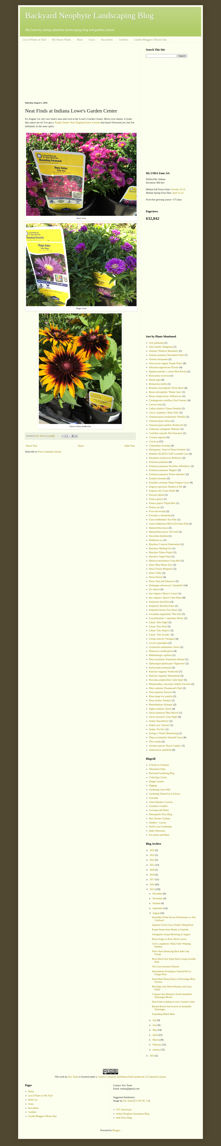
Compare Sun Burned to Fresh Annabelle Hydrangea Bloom (172, 995)
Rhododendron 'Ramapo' (161, 704)
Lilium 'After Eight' (158, 622)
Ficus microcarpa (157, 511)
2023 (152, 855)
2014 (152, 1055)
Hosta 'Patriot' (156, 577)
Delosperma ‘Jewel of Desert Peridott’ (167, 449)
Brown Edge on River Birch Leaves (169, 939)
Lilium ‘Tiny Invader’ (159, 634)
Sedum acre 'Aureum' (159, 725)
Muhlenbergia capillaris (160, 655)
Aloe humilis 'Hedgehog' (161, 347)
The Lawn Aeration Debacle (165, 966)
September (157, 908)
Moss (80, 39)
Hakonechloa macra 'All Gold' (163, 532)
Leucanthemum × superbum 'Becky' (166, 618)
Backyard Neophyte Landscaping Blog (89, 15)
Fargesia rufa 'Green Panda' (162, 490)
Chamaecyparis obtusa (160, 421)
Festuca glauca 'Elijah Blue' (162, 503)
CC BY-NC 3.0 (141, 1101)
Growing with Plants (159, 810)
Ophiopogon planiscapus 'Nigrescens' (167, 663)
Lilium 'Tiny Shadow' (159, 630)
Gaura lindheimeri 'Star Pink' (163, 519)
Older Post (129, 446)
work (62, 1077)
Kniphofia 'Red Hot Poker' (162, 606)
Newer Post (31, 446)
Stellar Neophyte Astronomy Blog (132, 1113)
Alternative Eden (157, 769)
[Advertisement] (80, 72)
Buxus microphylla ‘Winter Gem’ (165, 392)
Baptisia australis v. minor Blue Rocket (168, 371)
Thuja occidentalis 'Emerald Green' (166, 737)
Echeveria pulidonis (158, 462)
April (155, 1035)
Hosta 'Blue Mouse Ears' (161, 565)
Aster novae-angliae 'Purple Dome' (166, 363)
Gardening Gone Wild (159, 789)
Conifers (123, 39)
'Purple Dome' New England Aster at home (77, 122)
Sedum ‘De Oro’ (157, 729)
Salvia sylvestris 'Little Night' (163, 717)
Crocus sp (154, 441)
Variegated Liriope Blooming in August (171, 934)
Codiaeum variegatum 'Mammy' (164, 429)
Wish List (32, 1099)
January (156, 1049)
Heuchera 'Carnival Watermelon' (164, 544)
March (155, 1040)
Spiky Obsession (157, 830)
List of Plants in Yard (34, 39)
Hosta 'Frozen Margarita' (161, 569)
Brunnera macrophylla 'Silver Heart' (166, 388)
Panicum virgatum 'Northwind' (164, 671)
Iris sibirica (154, 589)
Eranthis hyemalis (157, 478)
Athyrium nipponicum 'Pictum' (164, 367)
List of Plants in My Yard (40, 1095)
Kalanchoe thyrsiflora (159, 602)
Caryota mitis (155, 404)
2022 (152, 860)
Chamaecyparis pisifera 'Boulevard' (166, 425)
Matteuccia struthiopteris (161, 651)
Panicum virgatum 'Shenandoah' (164, 676)
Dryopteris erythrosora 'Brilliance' (165, 458)
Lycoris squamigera (158, 643)
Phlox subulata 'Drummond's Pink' (165, 688)
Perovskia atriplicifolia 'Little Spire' (166, 680)
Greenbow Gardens (158, 806)
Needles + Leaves (157, 822)
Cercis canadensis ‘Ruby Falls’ (164, 412)
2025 (152, 850)
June (154, 1025)
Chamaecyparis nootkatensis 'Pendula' (167, 417)
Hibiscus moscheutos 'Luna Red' (164, 560)
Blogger (116, 1130)
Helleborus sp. (156, 540)
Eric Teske (73, 1077)
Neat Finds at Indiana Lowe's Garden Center (173, 1002)
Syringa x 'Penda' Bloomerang (163, 733)
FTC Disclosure (124, 1109)
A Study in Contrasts (159, 765)
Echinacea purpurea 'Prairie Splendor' (167, 474)
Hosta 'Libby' (155, 573)
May (154, 1030)
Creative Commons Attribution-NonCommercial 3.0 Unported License (131, 1077)
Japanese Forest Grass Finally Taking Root (172, 925)
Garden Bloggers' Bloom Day (150, 39)
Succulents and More (159, 835)
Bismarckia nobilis (158, 384)
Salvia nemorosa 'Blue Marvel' (164, 712)
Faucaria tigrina (156, 495)
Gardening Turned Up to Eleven (164, 794)
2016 (152, 884)
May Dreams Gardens (159, 818)
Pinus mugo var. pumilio (161, 696)
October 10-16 (178, 189)
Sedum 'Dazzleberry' (159, 721)
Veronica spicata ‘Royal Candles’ (165, 745)
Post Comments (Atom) (49, 451)
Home (81, 446)
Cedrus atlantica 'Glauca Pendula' (165, 408)
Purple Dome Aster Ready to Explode (170, 929)
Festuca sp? (154, 507)
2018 (152, 874)
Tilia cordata (155, 741)
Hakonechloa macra (158, 528)
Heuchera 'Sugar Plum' (160, 556)
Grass (92, 39)
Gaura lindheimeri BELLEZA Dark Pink (168, 523)
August (156, 913)
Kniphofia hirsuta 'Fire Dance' (163, 610)
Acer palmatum (156, 343)
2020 (152, 870)
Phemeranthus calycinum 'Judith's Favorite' (170, 684)
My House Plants (61, 39)
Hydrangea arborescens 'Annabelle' (166, 585)
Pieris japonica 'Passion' (160, 692)
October (156, 903)
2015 (152, 889)
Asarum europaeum (158, 359)
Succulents (107, 39)
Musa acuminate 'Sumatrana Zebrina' (167, 659)
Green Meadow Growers (161, 802)
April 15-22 (178, 193)
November (157, 898)
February (157, 1044)
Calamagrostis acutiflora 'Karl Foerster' (168, 400)
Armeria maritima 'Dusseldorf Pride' (166, 355)
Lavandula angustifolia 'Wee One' (165, 614)
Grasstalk (153, 798)
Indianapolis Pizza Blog (160, 814)
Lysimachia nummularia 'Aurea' (164, 647)
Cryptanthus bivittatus (159, 445)
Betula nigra (155, 380)
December (157, 893)
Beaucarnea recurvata (159, 375)
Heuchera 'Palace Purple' (161, 552)
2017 (152, 879)
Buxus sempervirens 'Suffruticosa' (165, 396)
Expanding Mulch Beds (163, 1014)
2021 (152, 865)
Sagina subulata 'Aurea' (160, 709)
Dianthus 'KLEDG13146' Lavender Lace (169, 453)
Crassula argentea (157, 437)
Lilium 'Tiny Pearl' (158, 626)
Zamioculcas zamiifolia (160, 750)
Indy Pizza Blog (124, 1117)
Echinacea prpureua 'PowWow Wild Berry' (169, 466)
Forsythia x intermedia (160, 515)
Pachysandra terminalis (160, 667)
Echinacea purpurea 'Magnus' (163, 470)
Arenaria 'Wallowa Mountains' (163, 351)
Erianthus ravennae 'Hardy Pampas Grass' (169, 482)
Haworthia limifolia (158, 536)
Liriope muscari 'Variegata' (162, 639)
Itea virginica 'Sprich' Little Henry (165, 597)
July (154, 1020)
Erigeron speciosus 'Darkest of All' (165, 486)
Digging (153, 785)
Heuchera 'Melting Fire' (160, 548)
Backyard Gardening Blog (161, 773)
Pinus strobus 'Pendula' (160, 700)
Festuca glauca (156, 499)
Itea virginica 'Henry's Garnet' (163, 593)
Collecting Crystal (158, 777)
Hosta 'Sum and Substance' (162, 581)
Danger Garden (156, 781)
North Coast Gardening (160, 826)
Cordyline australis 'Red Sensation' (166, 433)
